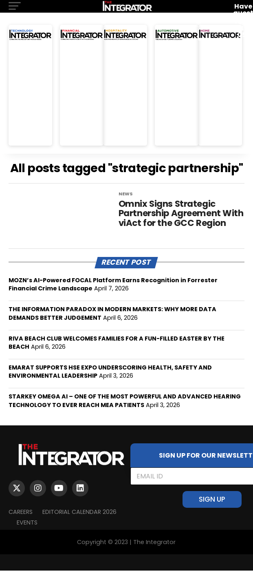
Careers (21, 523)
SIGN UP (212, 511)
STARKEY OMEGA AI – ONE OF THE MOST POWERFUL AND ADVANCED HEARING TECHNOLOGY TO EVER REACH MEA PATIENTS (125, 412)
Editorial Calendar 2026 (79, 523)
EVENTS (27, 534)
